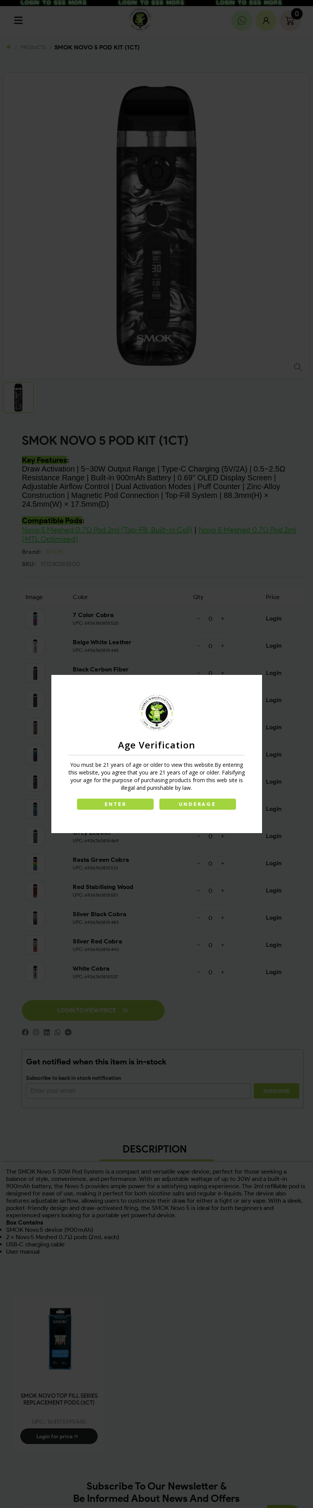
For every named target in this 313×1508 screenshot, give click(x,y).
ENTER (115, 804)
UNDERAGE (198, 804)
